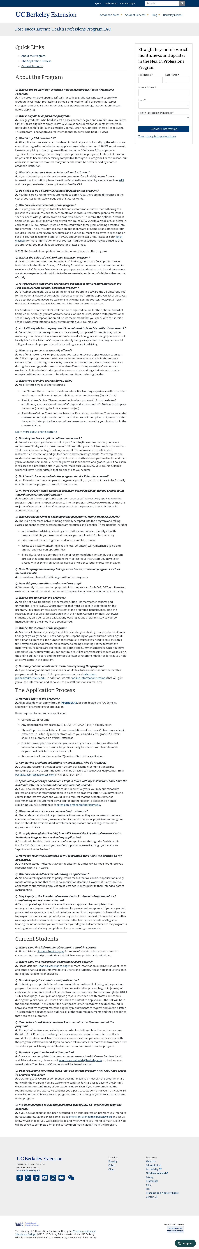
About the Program (33, 56)
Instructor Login (127, 3)
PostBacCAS (69, 702)
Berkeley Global (172, 15)
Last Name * (177, 78)
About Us (151, 1161)
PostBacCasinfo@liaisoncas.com (34, 774)
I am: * (163, 103)
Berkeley (112, 1161)
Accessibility (153, 1169)
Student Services (135, 15)
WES (121, 180)
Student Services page (50, 951)
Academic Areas (110, 15)
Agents (98, 3)
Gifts (148, 1184)
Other (111, 1169)
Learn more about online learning (36, 431)
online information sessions (89, 678)
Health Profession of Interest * (163, 116)
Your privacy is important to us (157, 136)
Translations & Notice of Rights (162, 1192)
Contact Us (151, 1196)
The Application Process (36, 61)
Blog (155, 15)
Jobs (148, 1188)
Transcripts (152, 1180)
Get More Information (163, 129)
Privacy (149, 1177)
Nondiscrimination (157, 1172)
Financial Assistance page (53, 966)
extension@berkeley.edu (28, 1170)
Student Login (110, 3)
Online (111, 1165)
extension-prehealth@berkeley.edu (78, 805)
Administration (153, 1165)
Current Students (32, 66)
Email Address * (163, 91)
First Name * (150, 78)
